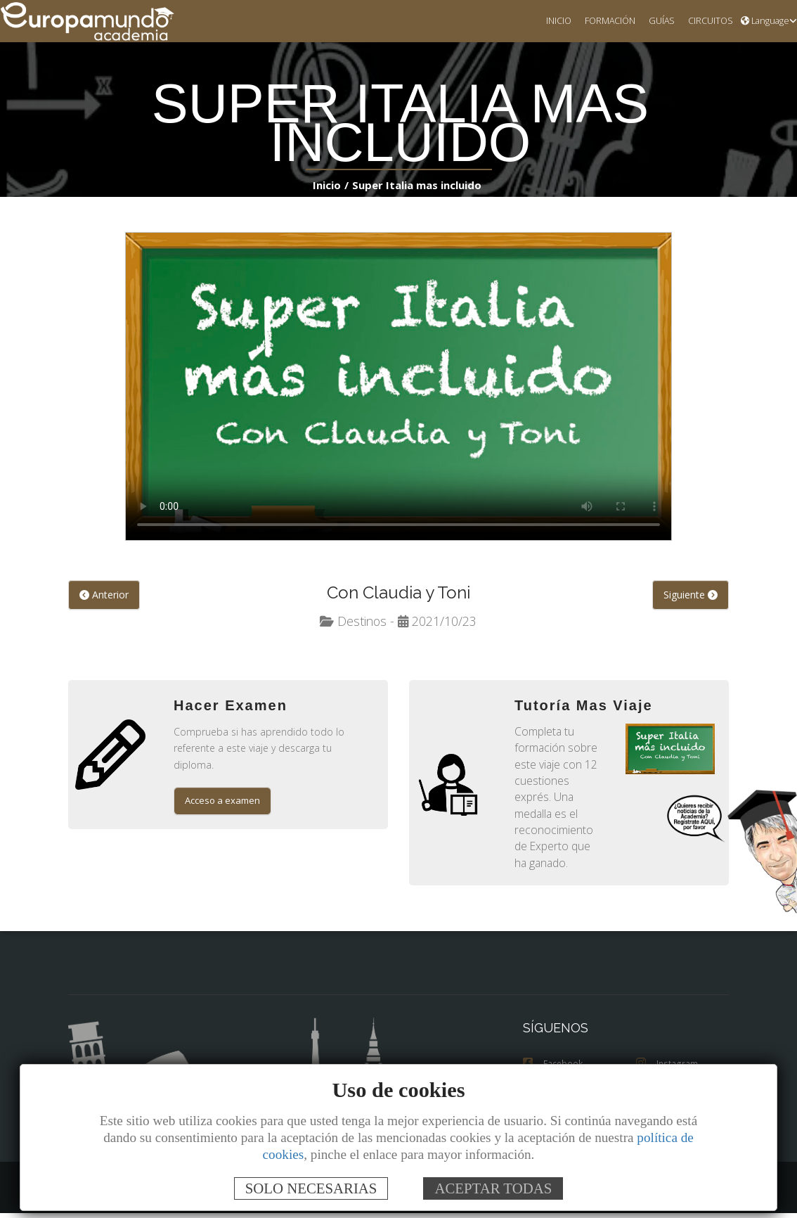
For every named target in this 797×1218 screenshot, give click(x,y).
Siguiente (691, 595)
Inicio (329, 185)
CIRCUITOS (708, 21)
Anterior (102, 595)
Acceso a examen (224, 786)
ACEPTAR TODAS (493, 1188)
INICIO (548, 21)
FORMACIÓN (602, 21)
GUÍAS (656, 21)
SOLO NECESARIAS (311, 1188)
